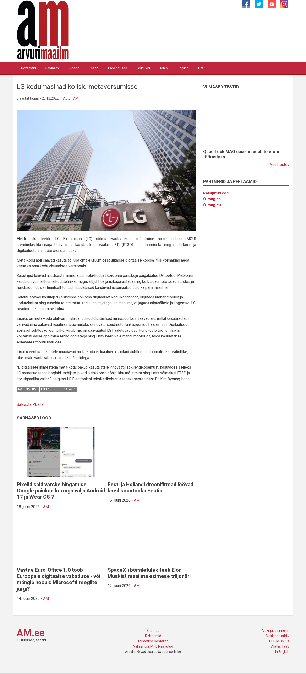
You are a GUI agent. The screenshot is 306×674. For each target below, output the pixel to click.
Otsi (201, 68)
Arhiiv (163, 68)
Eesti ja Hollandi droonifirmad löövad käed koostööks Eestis (150, 487)
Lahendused (117, 68)
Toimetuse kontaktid (153, 641)
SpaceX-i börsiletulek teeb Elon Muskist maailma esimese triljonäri (149, 573)
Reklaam (52, 68)
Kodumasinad (28, 389)
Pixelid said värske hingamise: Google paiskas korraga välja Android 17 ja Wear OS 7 (61, 490)
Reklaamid (153, 636)
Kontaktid (28, 68)
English (183, 68)
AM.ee (30, 633)
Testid (93, 68)
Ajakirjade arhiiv (277, 636)
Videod (73, 68)
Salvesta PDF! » (30, 404)
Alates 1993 (280, 646)
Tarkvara (68, 389)
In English (282, 652)
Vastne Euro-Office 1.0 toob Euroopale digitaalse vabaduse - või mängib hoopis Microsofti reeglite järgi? (58, 579)
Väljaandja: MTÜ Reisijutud (153, 646)
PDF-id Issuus (279, 641)
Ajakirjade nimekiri (275, 631)
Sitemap (153, 631)
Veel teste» (279, 164)
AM (75, 98)
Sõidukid (143, 68)
